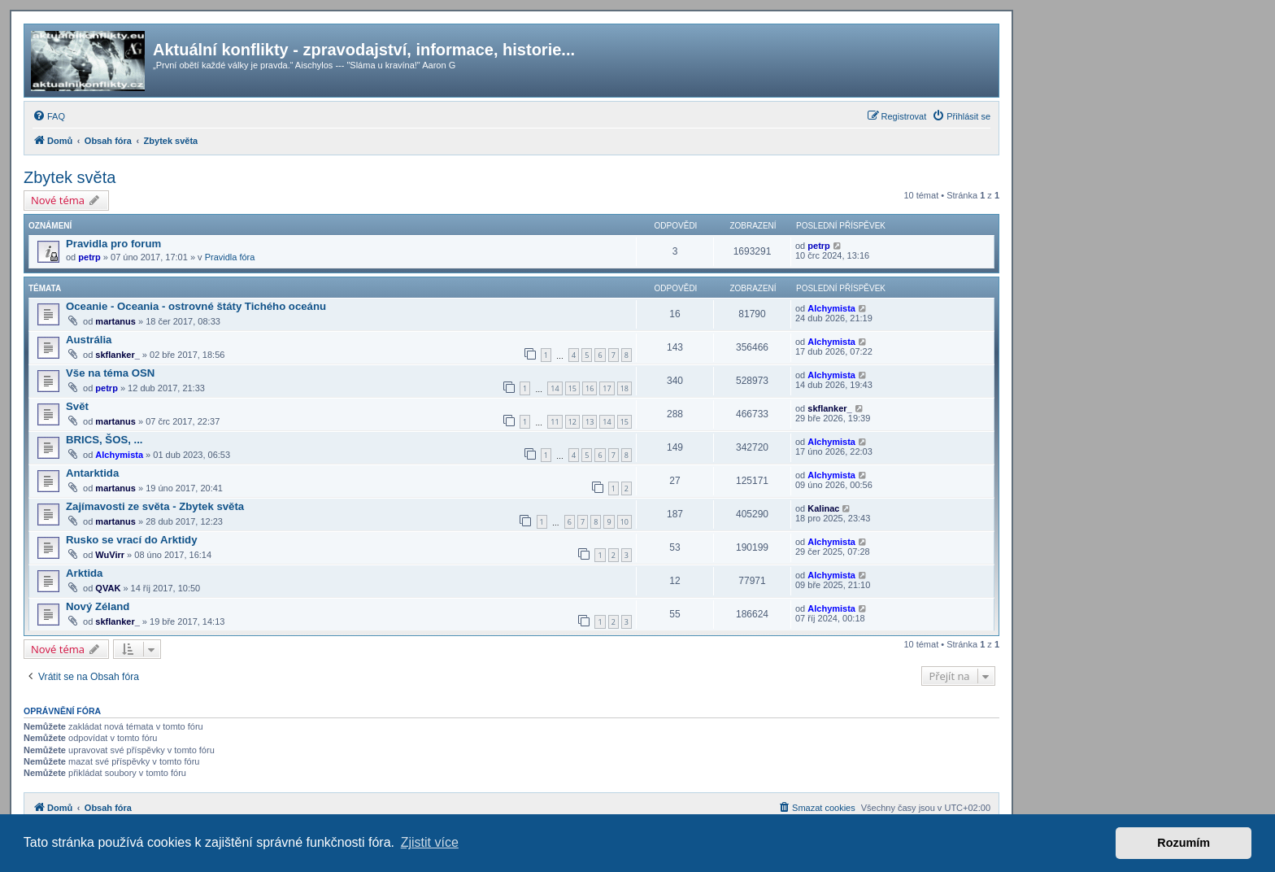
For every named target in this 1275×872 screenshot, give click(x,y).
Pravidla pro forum (113, 244)
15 (572, 388)
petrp (89, 257)
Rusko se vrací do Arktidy (131, 540)
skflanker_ (117, 355)
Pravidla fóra (230, 257)
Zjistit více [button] (430, 842)
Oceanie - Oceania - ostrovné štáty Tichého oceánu (196, 306)
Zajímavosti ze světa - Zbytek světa (155, 506)
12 (572, 421)
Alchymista (831, 308)
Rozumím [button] (1183, 842)
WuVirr (109, 555)
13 (589, 421)
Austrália (88, 340)
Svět (77, 406)
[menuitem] (49, 116)
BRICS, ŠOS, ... (104, 440)
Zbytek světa (69, 177)
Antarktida (92, 473)
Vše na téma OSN (110, 373)
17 (607, 388)
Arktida (84, 573)
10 (624, 522)
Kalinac (823, 508)
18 (624, 388)
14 (554, 388)
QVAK (107, 588)
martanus (115, 321)
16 (589, 388)
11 (554, 421)
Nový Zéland (97, 606)
